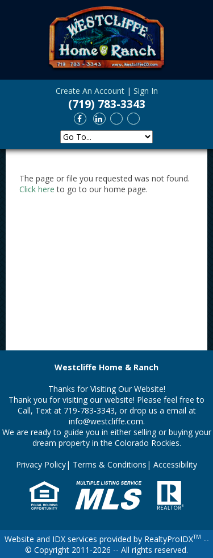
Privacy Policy (41, 464)
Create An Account (90, 90)
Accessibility (175, 464)
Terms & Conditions (110, 464)
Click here (37, 189)
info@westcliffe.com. (107, 421)
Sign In (145, 90)
